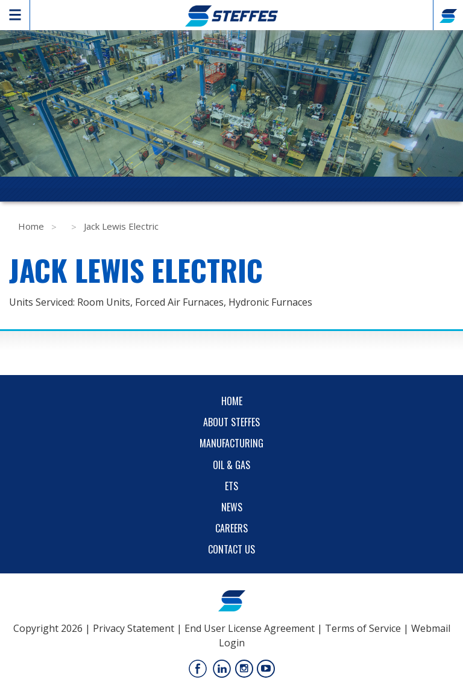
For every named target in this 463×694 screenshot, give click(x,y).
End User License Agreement (249, 628)
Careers (231, 528)
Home (31, 226)
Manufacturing (231, 443)
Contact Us (231, 549)
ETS (231, 486)
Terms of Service (363, 628)
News (231, 507)
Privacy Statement (133, 628)
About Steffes (231, 422)
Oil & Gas (231, 465)
